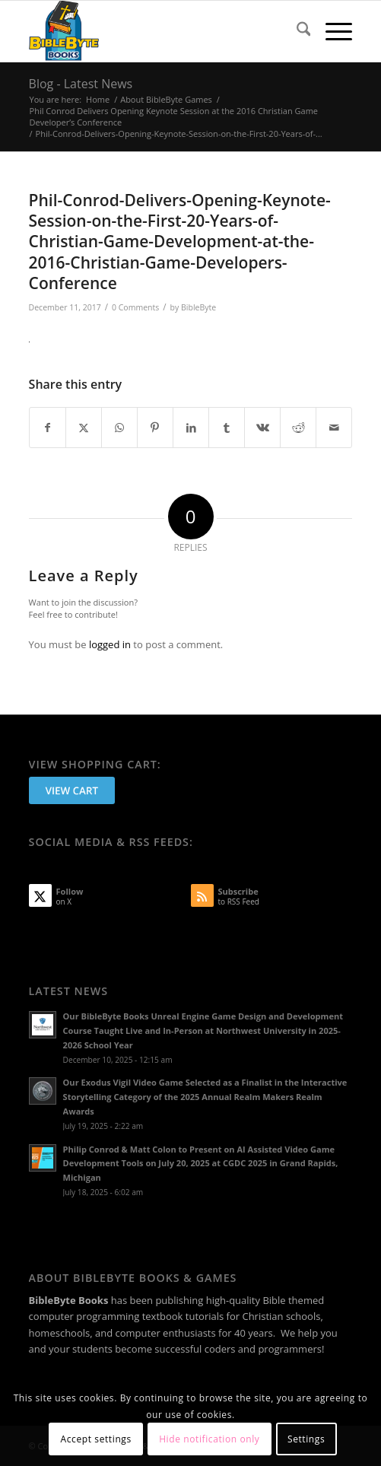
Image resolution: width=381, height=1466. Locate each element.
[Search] (296, 31)
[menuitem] (296, 31)
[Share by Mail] (333, 427)
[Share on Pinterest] (155, 427)
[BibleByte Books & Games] (158, 31)
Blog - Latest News (81, 83)
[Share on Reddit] (298, 427)
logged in (110, 644)
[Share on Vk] (262, 427)
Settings (306, 1439)
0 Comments (135, 307)
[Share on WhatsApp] (119, 427)
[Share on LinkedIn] (190, 427)
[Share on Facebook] (47, 427)
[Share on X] (83, 427)
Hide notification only (209, 1439)
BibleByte (198, 307)
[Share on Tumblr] (226, 427)
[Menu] (331, 31)
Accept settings (96, 1439)
